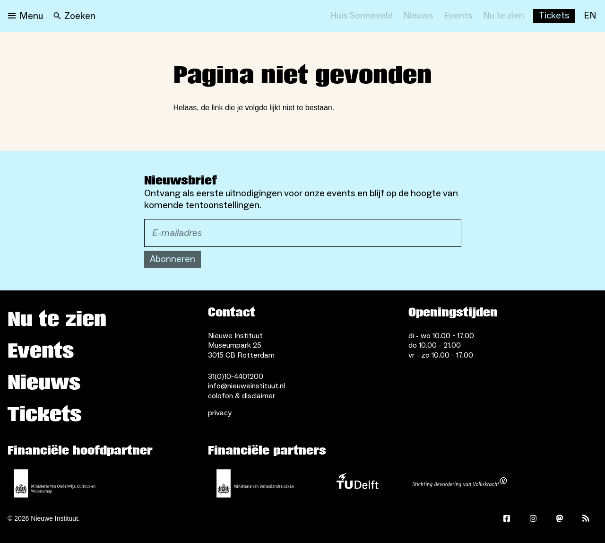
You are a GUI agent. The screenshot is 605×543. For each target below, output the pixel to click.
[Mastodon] (559, 518)
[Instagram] (533, 518)
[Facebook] (506, 518)
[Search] (74, 16)
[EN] (590, 16)
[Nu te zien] (503, 16)
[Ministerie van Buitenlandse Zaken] (255, 483)
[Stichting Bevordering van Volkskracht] (459, 483)
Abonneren (172, 259)
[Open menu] (25, 16)
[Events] (458, 16)
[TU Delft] (357, 483)
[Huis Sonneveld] (361, 16)
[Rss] (586, 518)
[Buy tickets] (554, 16)
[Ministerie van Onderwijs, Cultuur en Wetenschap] (55, 483)
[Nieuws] (418, 16)
